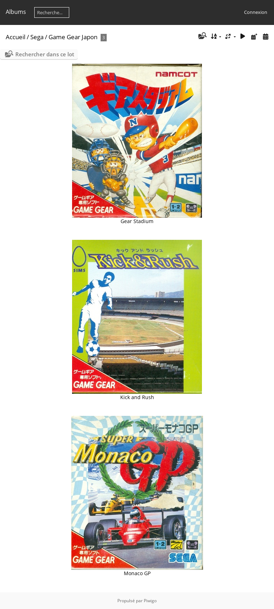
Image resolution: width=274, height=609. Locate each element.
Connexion (255, 12)
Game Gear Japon (73, 37)
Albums (16, 12)
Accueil (15, 37)
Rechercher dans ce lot (44, 54)
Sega (37, 37)
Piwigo (150, 601)
